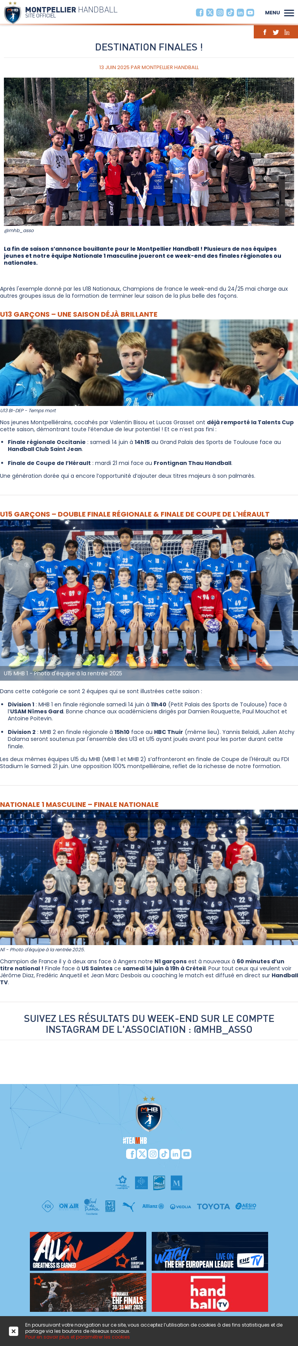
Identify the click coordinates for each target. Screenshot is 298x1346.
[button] (289, 12)
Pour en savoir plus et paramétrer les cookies (77, 1337)
